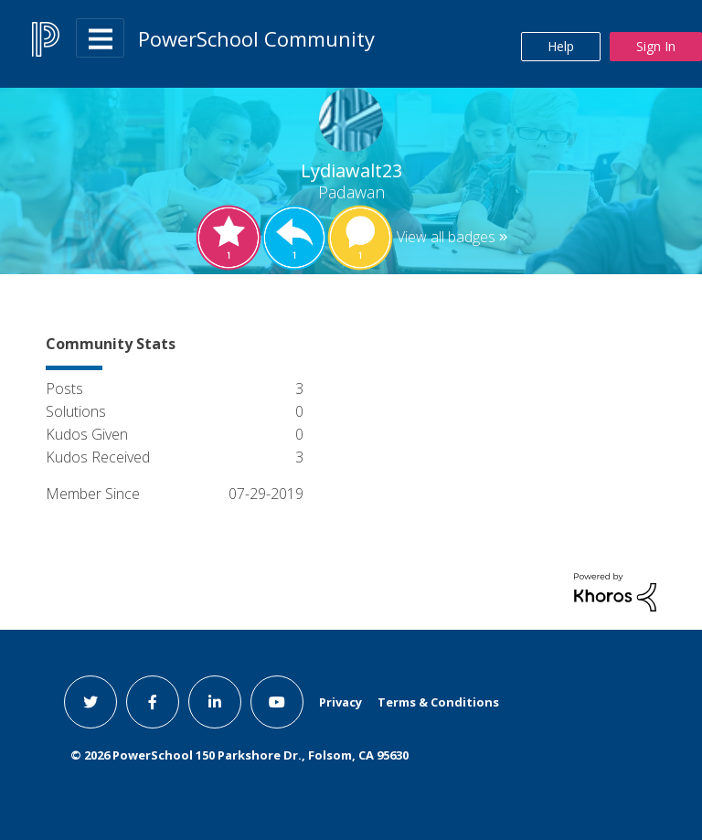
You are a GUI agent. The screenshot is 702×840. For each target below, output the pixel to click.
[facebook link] (152, 701)
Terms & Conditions (438, 702)
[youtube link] (276, 701)
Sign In (655, 46)
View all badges (446, 237)
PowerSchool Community (256, 38)
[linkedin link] (214, 701)
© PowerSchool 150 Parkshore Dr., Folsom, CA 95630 (239, 755)
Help (561, 46)
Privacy (340, 702)
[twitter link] (90, 701)
